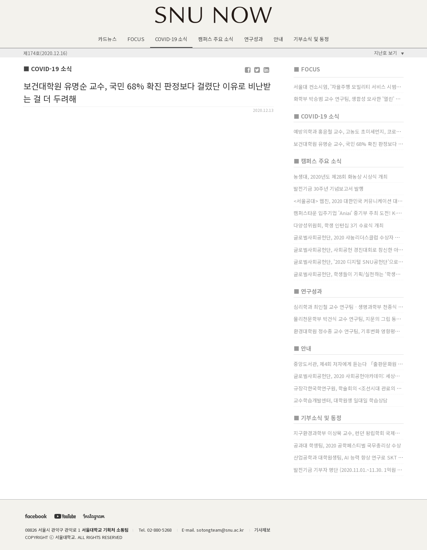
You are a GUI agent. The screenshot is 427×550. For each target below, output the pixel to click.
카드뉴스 (107, 38)
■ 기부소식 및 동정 (318, 417)
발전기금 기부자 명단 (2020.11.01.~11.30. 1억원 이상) (351, 469)
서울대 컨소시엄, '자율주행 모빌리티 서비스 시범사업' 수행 (356, 86)
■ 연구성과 (308, 291)
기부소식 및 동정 (311, 38)
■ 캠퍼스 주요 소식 (318, 161)
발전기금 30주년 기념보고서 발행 (329, 188)
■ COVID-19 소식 (316, 116)
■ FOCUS (307, 69)
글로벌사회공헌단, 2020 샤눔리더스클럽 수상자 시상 (349, 237)
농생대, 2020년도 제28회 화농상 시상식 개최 (341, 176)
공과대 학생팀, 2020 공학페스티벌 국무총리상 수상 (347, 445)
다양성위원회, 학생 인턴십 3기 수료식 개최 (339, 225)
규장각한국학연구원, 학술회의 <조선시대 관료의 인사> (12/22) (360, 388)
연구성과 (253, 38)
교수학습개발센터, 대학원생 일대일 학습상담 (341, 400)
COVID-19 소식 (171, 38)
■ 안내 (303, 348)
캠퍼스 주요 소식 (216, 38)
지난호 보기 (389, 52)
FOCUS (135, 38)
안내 (278, 38)
